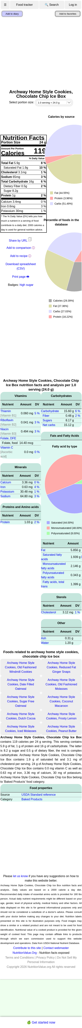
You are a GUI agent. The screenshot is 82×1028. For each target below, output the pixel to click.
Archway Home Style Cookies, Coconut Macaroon (61, 701)
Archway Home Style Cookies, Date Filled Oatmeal (21, 684)
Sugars (47, 420)
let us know (20, 876)
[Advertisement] (34, 53)
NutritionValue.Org (25, 952)
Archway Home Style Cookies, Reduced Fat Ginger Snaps (61, 667)
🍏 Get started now (41, 1022)
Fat (43, 550)
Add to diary (12, 13)
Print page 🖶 (20, 276)
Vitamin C (6, 447)
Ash (43, 638)
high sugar (26, 284)
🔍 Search (52, 4)
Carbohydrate (50, 411)
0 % (37, 452)
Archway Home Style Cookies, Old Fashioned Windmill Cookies (21, 667)
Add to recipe (19, 256)
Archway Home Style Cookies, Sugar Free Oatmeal (21, 701)
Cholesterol (48, 612)
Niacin (4, 429)
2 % (36, 522)
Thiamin (5, 411)
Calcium (5, 482)
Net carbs (49, 425)
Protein (5, 522)
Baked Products (31, 799)
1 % (36, 491)
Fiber (46, 415)
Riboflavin (6, 420)
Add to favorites (67, 13)
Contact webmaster (56, 948)
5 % (37, 413)
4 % (36, 487)
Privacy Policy (45, 957)
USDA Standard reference (38, 794)
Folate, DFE (8, 438)
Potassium (7, 491)
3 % (37, 422)
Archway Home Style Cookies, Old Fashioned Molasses (61, 684)
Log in (73, 4)
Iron (3, 487)
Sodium (5, 496)
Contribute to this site (27, 948)
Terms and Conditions (19, 957)
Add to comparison (18, 247)
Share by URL (21, 240)
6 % (77, 411)
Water (45, 642)
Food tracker (24, 4)
